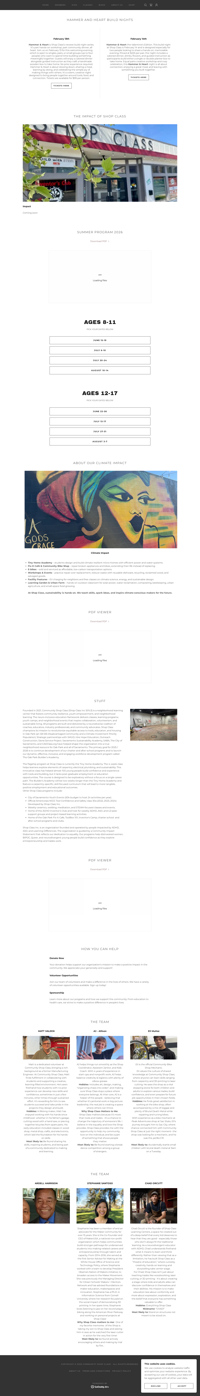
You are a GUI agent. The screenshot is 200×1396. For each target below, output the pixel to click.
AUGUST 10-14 (100, 370)
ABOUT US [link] (117, 5)
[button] (156, 5)
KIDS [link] (74, 5)
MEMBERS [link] (60, 5)
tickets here (139, 77)
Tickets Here (61, 86)
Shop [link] (132, 5)
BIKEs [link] (102, 5)
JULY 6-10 (100, 350)
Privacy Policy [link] (121, 1371)
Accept (182, 1386)
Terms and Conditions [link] (96, 1371)
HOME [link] (45, 5)
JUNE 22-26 (100, 411)
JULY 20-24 (100, 360)
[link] (151, 5)
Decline (156, 1386)
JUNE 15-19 (100, 340)
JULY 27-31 (99, 431)
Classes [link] (88, 5)
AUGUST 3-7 (100, 441)
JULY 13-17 (100, 421)
